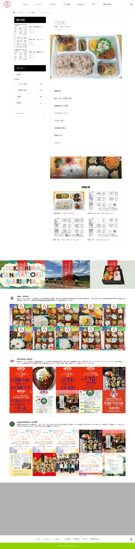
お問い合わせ (107, 4)
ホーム (25, 4)
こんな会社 (66, 4)
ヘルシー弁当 (60, 23)
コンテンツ (38, 4)
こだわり (53, 4)
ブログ (93, 4)
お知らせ (81, 4)
